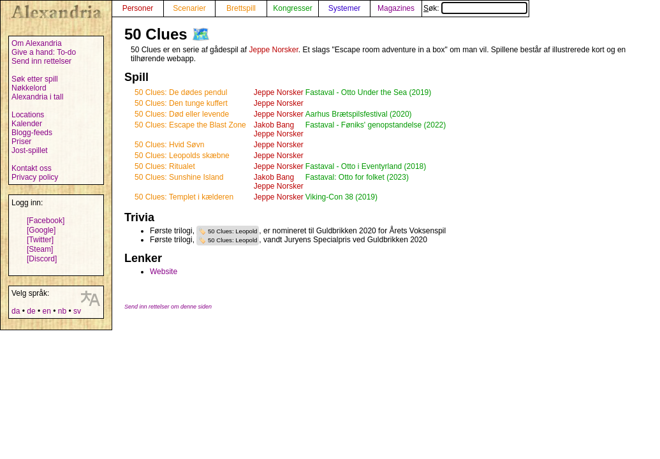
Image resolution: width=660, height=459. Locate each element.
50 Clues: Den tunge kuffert (181, 103)
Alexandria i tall (37, 96)
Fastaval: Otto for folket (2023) (357, 177)
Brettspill (241, 8)
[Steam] (40, 249)
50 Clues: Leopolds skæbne (182, 155)
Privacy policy (34, 177)
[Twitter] (40, 239)
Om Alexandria (36, 43)
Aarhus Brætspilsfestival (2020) (358, 114)
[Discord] (42, 258)
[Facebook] (45, 220)
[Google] (41, 230)
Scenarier (189, 8)
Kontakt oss (31, 168)
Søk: (475, 8)
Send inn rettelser (41, 61)
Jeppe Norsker (273, 49)
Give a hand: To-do (43, 52)
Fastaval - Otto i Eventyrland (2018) (365, 166)
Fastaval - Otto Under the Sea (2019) (368, 92)
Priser (21, 141)
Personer (138, 8)
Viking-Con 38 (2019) (341, 197)
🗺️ (200, 34)
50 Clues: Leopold (232, 231)
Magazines (396, 8)
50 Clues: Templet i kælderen (184, 197)
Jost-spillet (29, 150)
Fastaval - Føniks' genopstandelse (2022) (375, 124)
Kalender (26, 123)
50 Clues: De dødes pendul (181, 92)
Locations (27, 114)
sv (77, 311)
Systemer (344, 8)
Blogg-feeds (31, 132)
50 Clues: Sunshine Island (179, 177)
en (46, 311)
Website (163, 271)
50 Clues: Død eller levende (182, 114)
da (15, 311)
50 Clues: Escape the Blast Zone (190, 124)
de (31, 311)
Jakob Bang (274, 124)
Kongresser (292, 8)
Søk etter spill (34, 79)
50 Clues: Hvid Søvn (169, 144)
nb (62, 311)
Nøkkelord (29, 88)
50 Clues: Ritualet (165, 166)
